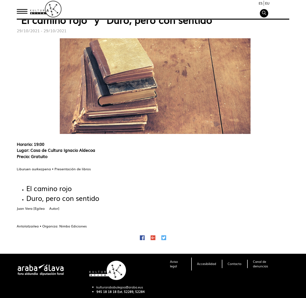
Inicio (22, 10)
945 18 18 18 (106, 291)
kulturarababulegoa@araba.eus (119, 287)
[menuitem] (177, 264)
